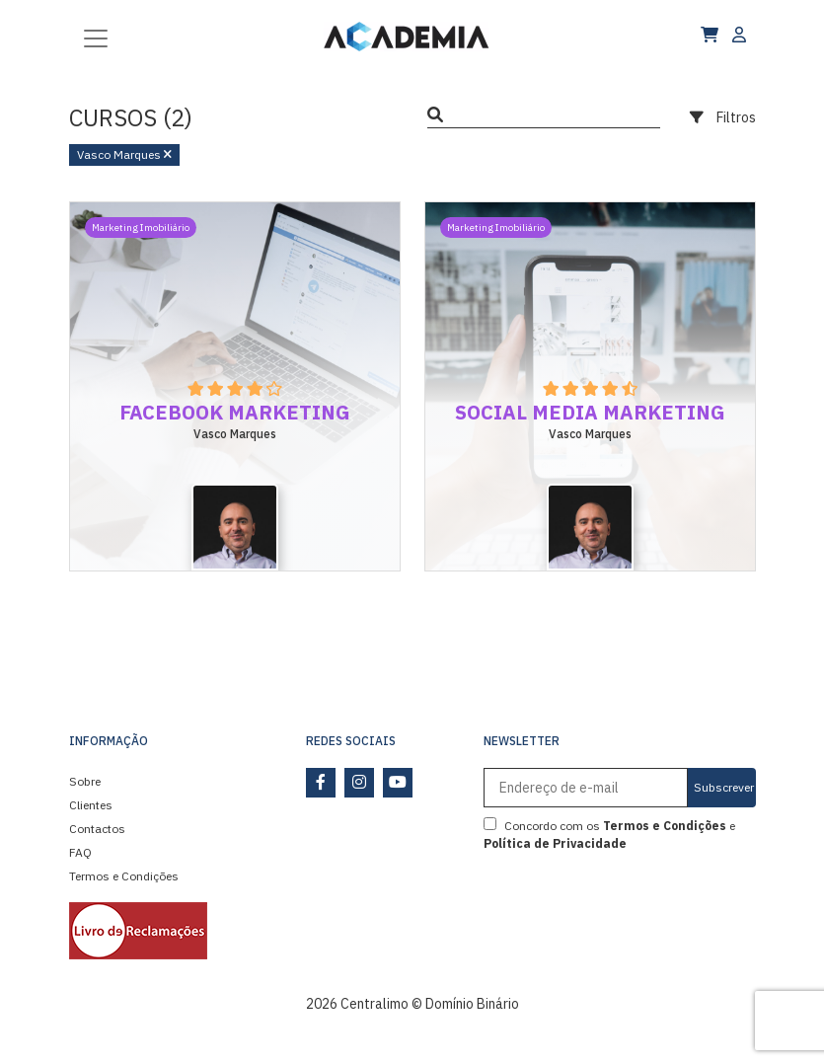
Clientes (90, 805)
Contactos (97, 828)
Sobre (85, 781)
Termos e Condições (124, 876)
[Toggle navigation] (95, 36)
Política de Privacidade (555, 843)
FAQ (80, 852)
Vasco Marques (124, 154)
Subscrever (724, 787)
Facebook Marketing (234, 412)
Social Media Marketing (590, 412)
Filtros (723, 117)
